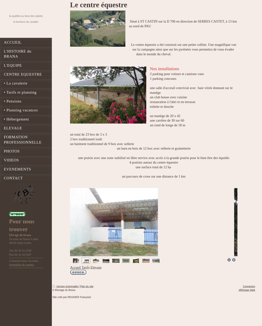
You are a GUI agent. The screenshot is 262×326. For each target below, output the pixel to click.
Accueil (75, 267)
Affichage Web (247, 290)
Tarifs (86, 267)
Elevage (96, 267)
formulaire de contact (21, 264)
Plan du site (86, 286)
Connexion (249, 286)
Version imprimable (65, 286)
